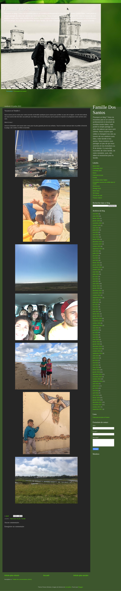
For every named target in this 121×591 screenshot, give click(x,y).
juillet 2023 (96, 253)
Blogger (80, 587)
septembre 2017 (97, 409)
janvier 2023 (96, 265)
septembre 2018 (97, 381)
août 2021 (96, 300)
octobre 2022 (96, 269)
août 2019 (96, 355)
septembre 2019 (97, 353)
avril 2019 (95, 365)
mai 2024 (95, 232)
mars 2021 (96, 311)
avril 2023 (95, 260)
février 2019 (96, 369)
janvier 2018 (96, 400)
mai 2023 (95, 258)
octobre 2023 (96, 246)
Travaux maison (97, 198)
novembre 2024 (97, 223)
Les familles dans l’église (100, 180)
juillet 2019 (96, 358)
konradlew (68, 587)
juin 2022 (95, 276)
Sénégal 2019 (97, 188)
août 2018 (96, 383)
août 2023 (96, 251)
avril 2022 (95, 281)
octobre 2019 (96, 351)
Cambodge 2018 (97, 168)
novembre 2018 (97, 376)
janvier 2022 (96, 288)
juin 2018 (95, 388)
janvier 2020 (96, 344)
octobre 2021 (96, 295)
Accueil (46, 575)
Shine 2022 (96, 191)
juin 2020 (95, 332)
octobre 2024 (96, 225)
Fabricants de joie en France (101, 417)
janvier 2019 (96, 372)
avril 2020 (95, 337)
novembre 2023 (97, 244)
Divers (94, 173)
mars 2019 (96, 367)
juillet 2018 (96, 386)
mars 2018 (96, 395)
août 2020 (96, 328)
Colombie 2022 (97, 170)
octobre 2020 (96, 323)
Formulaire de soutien (20, 91)
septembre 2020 (97, 325)
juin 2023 (95, 255)
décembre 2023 (97, 241)
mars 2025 (96, 216)
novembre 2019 (97, 348)
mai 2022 (95, 279)
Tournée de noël (97, 195)
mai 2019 (95, 362)
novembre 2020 (97, 321)
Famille (23, 518)
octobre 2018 (96, 379)
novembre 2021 (97, 293)
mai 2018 (95, 390)
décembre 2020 (97, 318)
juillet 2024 (96, 230)
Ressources (96, 186)
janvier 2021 (96, 316)
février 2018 (96, 397)
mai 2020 (95, 335)
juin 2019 (95, 360)
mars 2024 (96, 237)
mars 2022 (96, 283)
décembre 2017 (97, 402)
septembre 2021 (97, 297)
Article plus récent (11, 575)
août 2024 (96, 227)
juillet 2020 (96, 330)
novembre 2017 (97, 404)
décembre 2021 (97, 290)
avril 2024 (95, 234)
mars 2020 (96, 339)
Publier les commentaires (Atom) (22, 579)
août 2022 (96, 272)
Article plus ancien (80, 575)
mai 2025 (95, 213)
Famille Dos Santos (22, 8)
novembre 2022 (97, 267)
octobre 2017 (96, 407)
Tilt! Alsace (96, 193)
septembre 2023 (97, 248)
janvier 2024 (96, 239)
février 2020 (96, 341)
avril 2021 (95, 309)
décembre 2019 (97, 346)
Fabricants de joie (15, 518)
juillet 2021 (96, 302)
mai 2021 (95, 307)
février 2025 (96, 218)
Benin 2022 (96, 166)
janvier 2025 (96, 220)
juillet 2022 (96, 274)
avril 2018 (95, 393)
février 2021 (96, 314)
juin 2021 (95, 304)
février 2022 (96, 286)
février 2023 (96, 262)
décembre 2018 (97, 374)
